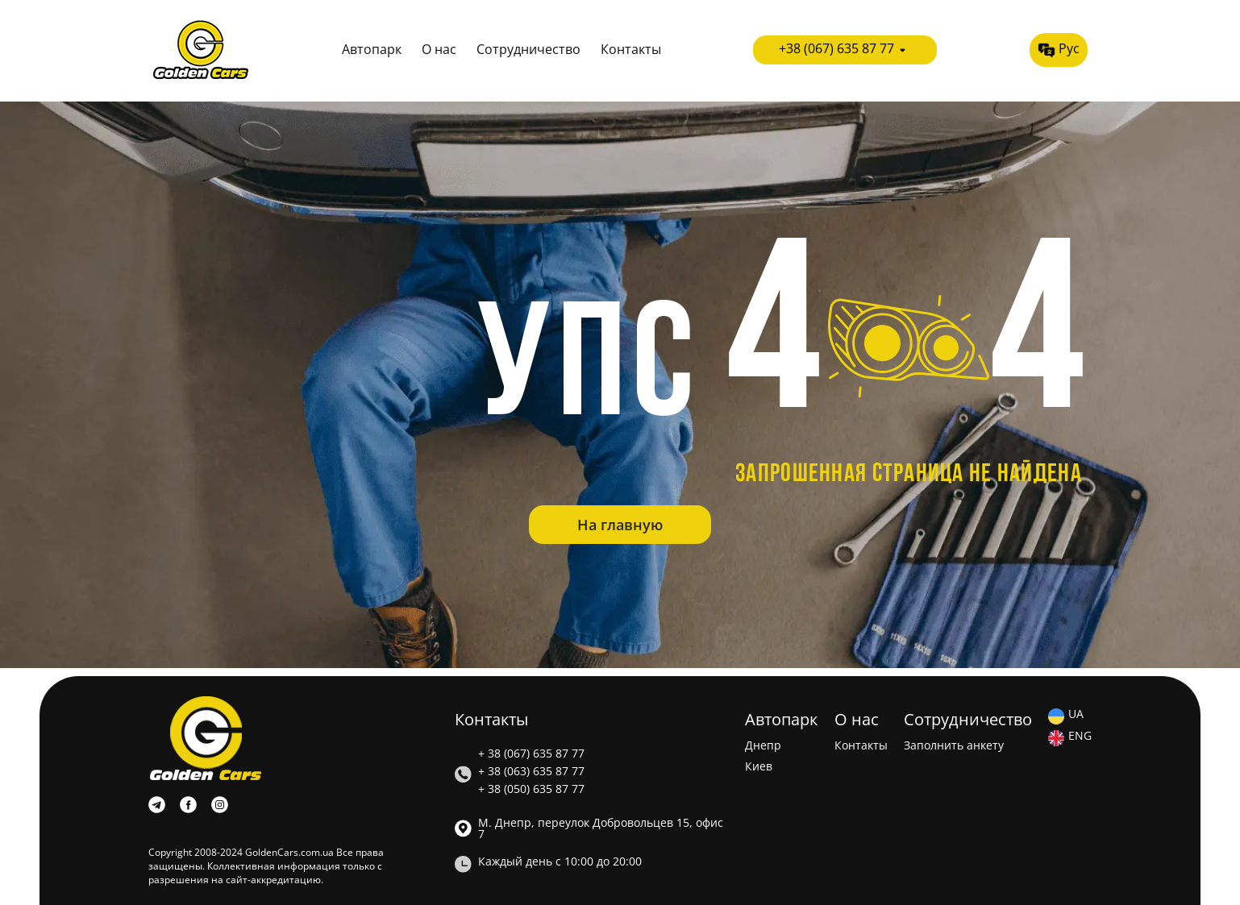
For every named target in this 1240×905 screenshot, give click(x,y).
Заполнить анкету (954, 745)
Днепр (763, 745)
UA (1076, 714)
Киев (758, 766)
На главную (620, 524)
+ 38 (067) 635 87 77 (531, 753)
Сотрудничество (528, 50)
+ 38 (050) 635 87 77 (531, 789)
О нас (439, 50)
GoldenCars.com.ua (289, 852)
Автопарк (372, 50)
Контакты (631, 50)
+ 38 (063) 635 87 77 (531, 771)
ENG (1080, 736)
